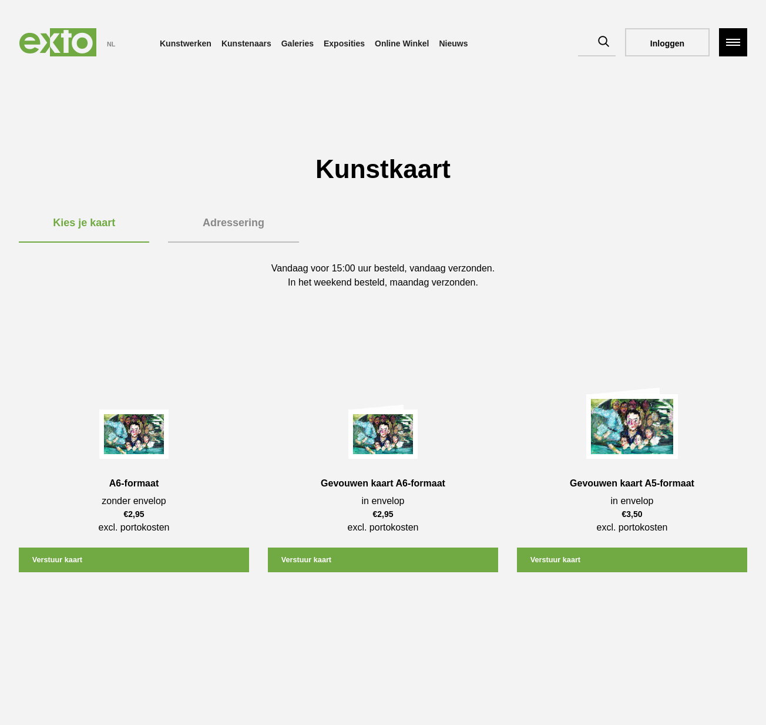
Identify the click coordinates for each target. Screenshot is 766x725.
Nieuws (453, 43)
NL (111, 44)
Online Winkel (402, 43)
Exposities (344, 43)
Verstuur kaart (61, 560)
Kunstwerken (185, 43)
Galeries (297, 43)
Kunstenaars (246, 43)
